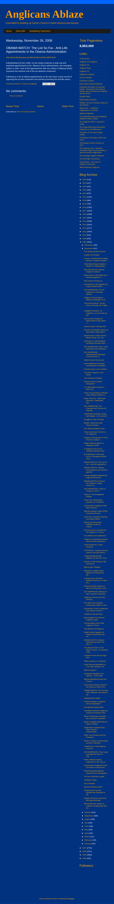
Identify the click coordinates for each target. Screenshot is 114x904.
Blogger (71, 899)
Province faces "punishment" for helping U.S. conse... (95, 531)
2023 (84, 190)
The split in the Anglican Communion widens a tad (95, 604)
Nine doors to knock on (93, 281)
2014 (84, 221)
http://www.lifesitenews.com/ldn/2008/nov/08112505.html (31, 57)
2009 (84, 239)
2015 (84, 218)
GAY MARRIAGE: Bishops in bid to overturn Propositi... (95, 593)
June (86, 826)
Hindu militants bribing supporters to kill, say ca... (95, 761)
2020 (84, 200)
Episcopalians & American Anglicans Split (94, 619)
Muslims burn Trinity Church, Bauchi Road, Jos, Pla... (95, 337)
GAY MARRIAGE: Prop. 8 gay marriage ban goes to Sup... (96, 754)
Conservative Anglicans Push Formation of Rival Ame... (95, 766)
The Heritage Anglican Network (92, 156)
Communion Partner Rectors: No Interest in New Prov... (95, 686)
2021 (84, 197)
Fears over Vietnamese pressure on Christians (94, 501)
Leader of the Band (91, 255)
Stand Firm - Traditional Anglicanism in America (89, 109)
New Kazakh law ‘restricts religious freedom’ (94, 271)
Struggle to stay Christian (94, 419)
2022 (84, 193)
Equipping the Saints (92, 698)
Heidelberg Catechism (39, 31)
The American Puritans (93, 378)
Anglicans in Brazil (87, 74)
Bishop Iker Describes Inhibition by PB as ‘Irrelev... (92, 524)
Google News (85, 97)
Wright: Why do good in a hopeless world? (94, 444)
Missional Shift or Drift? (93, 787)
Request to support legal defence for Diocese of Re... (94, 573)
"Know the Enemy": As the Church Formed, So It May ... (95, 305)
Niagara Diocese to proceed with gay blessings (95, 799)
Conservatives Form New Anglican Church (94, 624)
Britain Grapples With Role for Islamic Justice (96, 723)
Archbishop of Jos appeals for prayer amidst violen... (96, 285)
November (88, 248)
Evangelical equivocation (94, 707)
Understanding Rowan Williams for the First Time (95, 557)
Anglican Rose (85, 68)
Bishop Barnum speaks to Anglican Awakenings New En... (95, 806)
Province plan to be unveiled (95, 369)
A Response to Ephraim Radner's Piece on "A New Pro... (95, 580)
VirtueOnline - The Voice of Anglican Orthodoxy (90, 163)
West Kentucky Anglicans (90, 167)
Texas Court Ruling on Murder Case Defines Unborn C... (96, 394)
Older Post (68, 106)
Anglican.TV (84, 71)
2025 (84, 183)
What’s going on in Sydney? (95, 661)
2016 (84, 214)
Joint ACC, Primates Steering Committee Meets (95, 518)
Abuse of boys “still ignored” (95, 326)
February (88, 840)
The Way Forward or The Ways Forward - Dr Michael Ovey (96, 650)
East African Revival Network (91, 84)
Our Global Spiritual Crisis (94, 429)
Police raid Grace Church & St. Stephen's (95, 433)
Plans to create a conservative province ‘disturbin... (96, 742)
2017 (84, 211)
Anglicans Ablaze (44, 14)
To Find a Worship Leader (94, 777)
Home (9, 31)
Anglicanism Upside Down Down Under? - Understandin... (94, 730)
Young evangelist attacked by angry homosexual (95, 476)
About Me (20, 31)
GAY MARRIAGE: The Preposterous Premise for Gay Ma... (95, 408)
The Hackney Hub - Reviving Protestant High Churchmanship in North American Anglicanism (93, 150)
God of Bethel (89, 783)
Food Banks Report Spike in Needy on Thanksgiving (95, 265)
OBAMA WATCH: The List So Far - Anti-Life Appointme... (95, 463)
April (86, 833)
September (89, 816)
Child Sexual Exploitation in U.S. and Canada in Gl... (95, 666)
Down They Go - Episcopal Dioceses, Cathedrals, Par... (94, 400)
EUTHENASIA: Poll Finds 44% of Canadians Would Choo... (95, 456)
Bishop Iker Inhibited (92, 567)
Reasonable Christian (88, 100)
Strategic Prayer (90, 780)
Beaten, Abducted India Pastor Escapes (93, 424)
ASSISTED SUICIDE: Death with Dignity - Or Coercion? (95, 415)
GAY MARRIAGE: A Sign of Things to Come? (95, 490)
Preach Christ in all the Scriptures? (93, 383)
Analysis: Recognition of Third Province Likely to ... (96, 439)
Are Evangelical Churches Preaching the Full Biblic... (95, 364)
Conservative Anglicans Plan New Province (95, 507)
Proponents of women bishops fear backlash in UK (94, 792)
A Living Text (85, 59)
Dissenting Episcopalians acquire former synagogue (95, 772)
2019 (84, 204)
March (87, 837)
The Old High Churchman (90, 159)
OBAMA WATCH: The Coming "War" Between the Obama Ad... (96, 692)
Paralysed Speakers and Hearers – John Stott (94, 675)
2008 (84, 242)
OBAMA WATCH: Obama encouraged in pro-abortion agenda (96, 470)
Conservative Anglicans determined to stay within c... (95, 321)
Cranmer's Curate (87, 81)
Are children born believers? (95, 536)
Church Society (86, 78)
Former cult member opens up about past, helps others (96, 331)
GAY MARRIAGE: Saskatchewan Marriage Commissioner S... (94, 354)
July (86, 823)
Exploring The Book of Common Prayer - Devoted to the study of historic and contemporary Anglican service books (93, 90)
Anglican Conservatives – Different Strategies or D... (95, 299)
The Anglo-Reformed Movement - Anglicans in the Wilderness (93, 128)
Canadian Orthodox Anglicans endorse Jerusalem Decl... (96, 712)
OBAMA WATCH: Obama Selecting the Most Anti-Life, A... (94, 642)
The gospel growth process (95, 251)
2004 (84, 858)
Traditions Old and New (93, 614)
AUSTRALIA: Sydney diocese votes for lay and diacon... (96, 551)
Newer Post (12, 106)
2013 (84, 225)
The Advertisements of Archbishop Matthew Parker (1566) (93, 118)
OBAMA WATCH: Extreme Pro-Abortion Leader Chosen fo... (94, 483)
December (88, 245)
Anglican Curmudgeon (88, 62)
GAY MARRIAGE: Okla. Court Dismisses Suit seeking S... (96, 348)
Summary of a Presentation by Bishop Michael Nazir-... (95, 342)
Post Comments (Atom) (26, 112)
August (87, 819)
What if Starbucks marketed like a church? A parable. (95, 717)
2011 (84, 232)
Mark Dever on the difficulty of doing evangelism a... (96, 276)
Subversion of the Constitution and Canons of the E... (96, 610)
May (86, 830)
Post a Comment (16, 96)
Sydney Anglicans (87, 113)
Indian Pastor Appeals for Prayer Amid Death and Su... (94, 634)
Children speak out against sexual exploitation (94, 703)
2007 (84, 848)
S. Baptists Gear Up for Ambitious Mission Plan (94, 450)
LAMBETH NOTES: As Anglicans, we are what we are (95, 313)
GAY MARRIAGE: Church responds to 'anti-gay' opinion (94, 292)
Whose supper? (90, 670)
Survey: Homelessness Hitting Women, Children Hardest (96, 259)
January (87, 844)
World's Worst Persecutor (94, 360)
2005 (84, 855)
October (87, 812)
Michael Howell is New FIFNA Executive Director (96, 512)
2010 (84, 235)
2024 (84, 186)
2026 (84, 180)
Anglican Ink (84, 65)
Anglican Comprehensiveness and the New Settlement (96, 540)
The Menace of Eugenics (94, 629)
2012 (84, 228)
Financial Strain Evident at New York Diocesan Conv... (96, 587)
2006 (84, 851)
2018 (84, 207)
